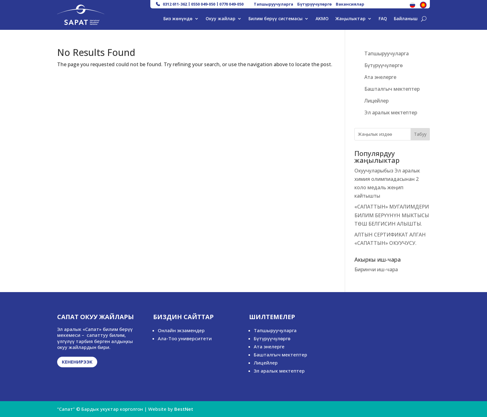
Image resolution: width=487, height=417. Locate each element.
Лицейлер (376, 100)
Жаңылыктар (350, 18)
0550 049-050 (203, 4)
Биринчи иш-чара (376, 269)
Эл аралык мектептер (390, 112)
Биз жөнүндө (178, 18)
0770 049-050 (231, 4)
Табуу (420, 134)
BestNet (183, 409)
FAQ (383, 18)
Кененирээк (77, 362)
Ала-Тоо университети (185, 338)
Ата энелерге (380, 77)
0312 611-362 (175, 4)
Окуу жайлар (220, 18)
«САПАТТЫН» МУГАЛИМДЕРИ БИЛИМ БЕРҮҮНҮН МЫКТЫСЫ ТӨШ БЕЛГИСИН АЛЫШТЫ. (391, 215)
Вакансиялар (350, 4)
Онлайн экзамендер (181, 330)
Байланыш (406, 18)
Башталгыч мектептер (392, 88)
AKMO (322, 18)
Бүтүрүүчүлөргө (314, 4)
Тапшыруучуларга (273, 4)
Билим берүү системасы (275, 18)
